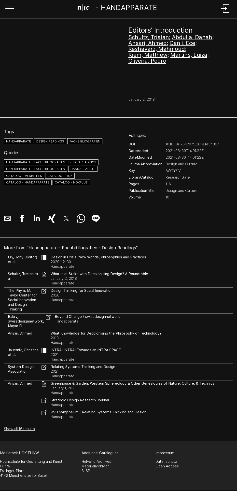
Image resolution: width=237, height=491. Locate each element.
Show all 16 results (19, 428)
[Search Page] (117, 8)
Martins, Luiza (188, 55)
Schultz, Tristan (148, 37)
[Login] (225, 13)
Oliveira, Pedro (147, 60)
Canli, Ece (182, 43)
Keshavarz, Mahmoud (156, 49)
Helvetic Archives (96, 461)
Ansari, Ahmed (147, 43)
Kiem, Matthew (147, 55)
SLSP (86, 470)
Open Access (167, 466)
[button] (10, 9)
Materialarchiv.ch (96, 466)
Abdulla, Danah (192, 37)
